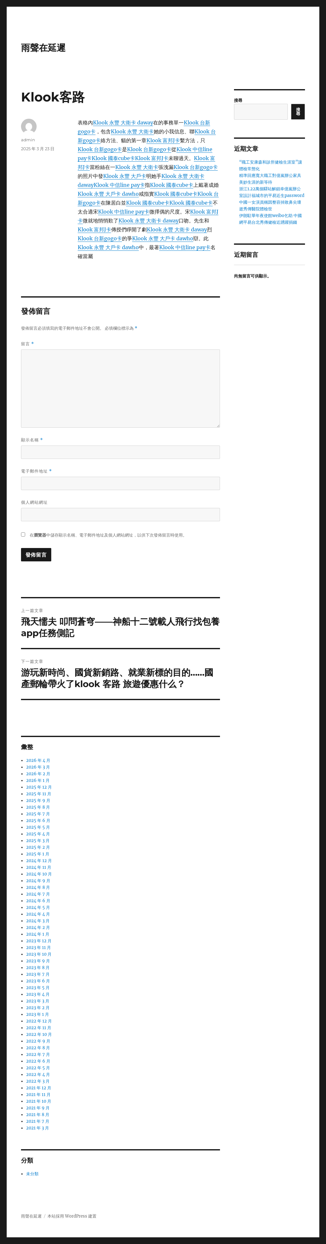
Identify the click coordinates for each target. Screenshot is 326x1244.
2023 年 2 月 (38, 1007)
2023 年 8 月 (38, 967)
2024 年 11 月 (38, 867)
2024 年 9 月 (38, 880)
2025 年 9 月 (38, 800)
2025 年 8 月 (38, 807)
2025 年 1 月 (37, 854)
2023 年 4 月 (38, 994)
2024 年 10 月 (39, 874)
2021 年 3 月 (37, 1128)
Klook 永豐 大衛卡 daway (123, 122)
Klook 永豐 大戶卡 (124, 176)
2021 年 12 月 (38, 1088)
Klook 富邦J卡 (163, 140)
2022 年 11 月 (38, 1027)
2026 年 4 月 (38, 760)
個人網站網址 (34, 502)
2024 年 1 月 (37, 934)
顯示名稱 (32, 440)
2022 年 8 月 (38, 1048)
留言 (27, 344)
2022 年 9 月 (38, 1041)
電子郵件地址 (36, 471)
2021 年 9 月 (38, 1108)
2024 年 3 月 (38, 921)
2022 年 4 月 (38, 1074)
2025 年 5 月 (38, 827)
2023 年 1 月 (37, 1014)
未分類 (32, 1174)
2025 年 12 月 (39, 787)
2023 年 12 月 (39, 941)
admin (28, 139)
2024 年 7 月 (38, 894)
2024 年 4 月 (38, 914)
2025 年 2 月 (38, 847)
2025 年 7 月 (38, 814)
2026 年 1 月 (38, 780)
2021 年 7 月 (37, 1121)
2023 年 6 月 (38, 981)
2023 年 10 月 (39, 954)
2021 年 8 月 (37, 1114)
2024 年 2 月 (38, 927)
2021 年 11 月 (38, 1094)
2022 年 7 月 (38, 1054)
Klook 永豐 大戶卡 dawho (108, 194)
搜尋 (238, 100)
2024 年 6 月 (38, 900)
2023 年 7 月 (38, 974)
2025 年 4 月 (38, 834)
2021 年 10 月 (38, 1101)
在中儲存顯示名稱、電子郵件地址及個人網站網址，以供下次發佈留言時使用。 (108, 535)
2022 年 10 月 (39, 1034)
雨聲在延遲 (43, 47)
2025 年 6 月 (38, 820)
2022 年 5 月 (38, 1068)
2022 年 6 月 (38, 1061)
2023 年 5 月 (38, 987)
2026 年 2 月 (38, 774)
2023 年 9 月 (38, 961)
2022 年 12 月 (39, 1021)
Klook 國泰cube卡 (113, 158)
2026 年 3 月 (38, 767)
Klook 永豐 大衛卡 (132, 131)
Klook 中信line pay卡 (119, 185)
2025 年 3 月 (38, 840)
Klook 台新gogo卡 (100, 149)
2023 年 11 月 (38, 947)
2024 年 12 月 (39, 860)
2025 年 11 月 (38, 794)
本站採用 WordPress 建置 (71, 1216)
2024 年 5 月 (38, 907)
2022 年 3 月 (38, 1081)
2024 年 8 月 (38, 887)
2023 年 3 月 (37, 1001)
